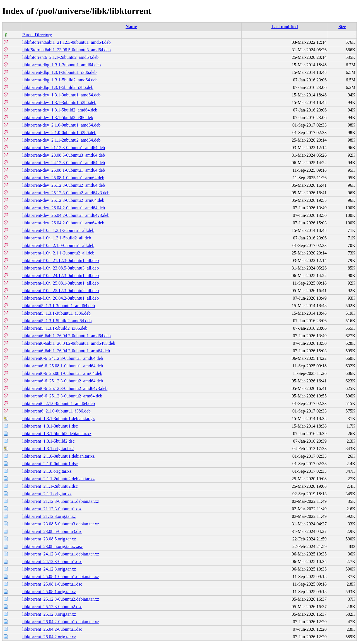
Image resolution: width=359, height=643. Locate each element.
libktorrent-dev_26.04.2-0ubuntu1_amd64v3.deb (65, 215)
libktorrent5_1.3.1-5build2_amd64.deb (56, 320)
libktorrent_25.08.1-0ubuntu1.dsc (52, 584)
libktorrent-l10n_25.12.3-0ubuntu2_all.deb (60, 290)
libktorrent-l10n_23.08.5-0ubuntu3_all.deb (60, 268)
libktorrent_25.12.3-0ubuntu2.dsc (52, 606)
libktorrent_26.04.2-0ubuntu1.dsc (52, 629)
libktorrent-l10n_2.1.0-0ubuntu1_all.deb (58, 245)
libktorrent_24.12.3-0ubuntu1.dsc (52, 561)
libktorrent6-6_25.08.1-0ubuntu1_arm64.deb (62, 373)
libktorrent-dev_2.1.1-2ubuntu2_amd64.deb (61, 140)
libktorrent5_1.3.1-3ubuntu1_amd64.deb (58, 305)
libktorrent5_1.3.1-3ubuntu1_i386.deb (56, 313)
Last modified (284, 26)
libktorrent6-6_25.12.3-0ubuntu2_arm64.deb (62, 396)
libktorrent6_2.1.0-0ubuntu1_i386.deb (56, 411)
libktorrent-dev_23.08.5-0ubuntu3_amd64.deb (63, 155)
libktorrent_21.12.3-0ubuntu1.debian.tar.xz (60, 501)
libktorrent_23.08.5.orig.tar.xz (49, 539)
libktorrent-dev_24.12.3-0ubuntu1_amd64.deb (63, 162)
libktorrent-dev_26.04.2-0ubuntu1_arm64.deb (63, 222)
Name (131, 26)
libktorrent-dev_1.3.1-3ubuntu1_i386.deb (59, 102)
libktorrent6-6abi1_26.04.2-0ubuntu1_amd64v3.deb (68, 343)
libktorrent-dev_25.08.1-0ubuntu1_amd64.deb (63, 170)
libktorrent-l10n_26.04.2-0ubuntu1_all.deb (60, 298)
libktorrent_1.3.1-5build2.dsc (48, 441)
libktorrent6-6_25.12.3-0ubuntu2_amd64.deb (62, 380)
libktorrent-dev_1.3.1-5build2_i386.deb (57, 117)
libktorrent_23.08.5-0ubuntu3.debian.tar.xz (60, 523)
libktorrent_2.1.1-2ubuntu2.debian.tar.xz (58, 478)
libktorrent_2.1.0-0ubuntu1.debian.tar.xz (58, 456)
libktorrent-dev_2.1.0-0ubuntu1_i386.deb (59, 132)
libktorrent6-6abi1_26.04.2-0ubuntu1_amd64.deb (66, 335)
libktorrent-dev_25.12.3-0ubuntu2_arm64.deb (63, 200)
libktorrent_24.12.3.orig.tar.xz (49, 569)
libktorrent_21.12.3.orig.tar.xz (49, 516)
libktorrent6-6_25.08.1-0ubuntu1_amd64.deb (62, 365)
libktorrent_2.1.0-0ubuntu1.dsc (50, 463)
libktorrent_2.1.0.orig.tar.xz (46, 471)
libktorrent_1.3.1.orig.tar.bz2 (48, 448)
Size (342, 26)
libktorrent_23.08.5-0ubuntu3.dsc (52, 531)
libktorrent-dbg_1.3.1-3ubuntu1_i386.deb (59, 72)
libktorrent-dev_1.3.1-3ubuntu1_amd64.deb (61, 95)
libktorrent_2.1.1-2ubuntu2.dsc (50, 486)
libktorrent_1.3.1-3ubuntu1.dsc (50, 426)
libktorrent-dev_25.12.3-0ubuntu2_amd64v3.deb (65, 192)
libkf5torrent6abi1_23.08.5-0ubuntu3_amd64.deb (66, 49)
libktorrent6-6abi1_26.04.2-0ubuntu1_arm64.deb (66, 350)
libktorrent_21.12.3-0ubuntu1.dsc (52, 508)
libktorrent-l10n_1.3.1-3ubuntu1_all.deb (58, 230)
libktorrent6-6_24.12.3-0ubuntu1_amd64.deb (62, 358)
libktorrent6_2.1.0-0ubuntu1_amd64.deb (58, 403)
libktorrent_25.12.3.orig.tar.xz (49, 614)
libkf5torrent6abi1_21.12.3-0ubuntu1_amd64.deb (66, 42)
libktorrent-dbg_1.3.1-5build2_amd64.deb (60, 79)
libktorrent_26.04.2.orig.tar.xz (49, 636)
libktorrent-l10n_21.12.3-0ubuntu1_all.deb (60, 260)
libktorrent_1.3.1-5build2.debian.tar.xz (56, 433)
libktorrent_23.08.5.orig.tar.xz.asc (52, 546)
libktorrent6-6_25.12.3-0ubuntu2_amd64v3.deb (64, 388)
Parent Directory (37, 34)
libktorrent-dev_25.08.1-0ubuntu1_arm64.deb (63, 177)
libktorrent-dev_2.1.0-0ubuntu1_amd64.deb (61, 125)
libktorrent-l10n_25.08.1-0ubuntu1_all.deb (60, 283)
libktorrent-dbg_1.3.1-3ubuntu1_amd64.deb (61, 64)
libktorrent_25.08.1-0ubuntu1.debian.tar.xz (60, 576)
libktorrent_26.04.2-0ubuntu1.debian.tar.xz (60, 621)
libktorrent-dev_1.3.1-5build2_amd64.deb (59, 110)
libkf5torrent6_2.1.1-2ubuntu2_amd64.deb (60, 57)
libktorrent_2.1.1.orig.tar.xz (46, 493)
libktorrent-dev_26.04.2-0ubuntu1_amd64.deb (63, 207)
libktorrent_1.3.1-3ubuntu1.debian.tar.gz (58, 418)
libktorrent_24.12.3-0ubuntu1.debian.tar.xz (60, 554)
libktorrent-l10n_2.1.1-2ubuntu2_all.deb (58, 253)
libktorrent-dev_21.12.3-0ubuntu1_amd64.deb (63, 147)
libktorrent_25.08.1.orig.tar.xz (49, 591)
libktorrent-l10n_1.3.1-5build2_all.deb (56, 238)
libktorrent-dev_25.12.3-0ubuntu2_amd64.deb (63, 185)
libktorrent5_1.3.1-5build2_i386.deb (54, 328)
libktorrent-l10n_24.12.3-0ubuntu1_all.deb (60, 275)
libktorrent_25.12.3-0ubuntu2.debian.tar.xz (60, 599)
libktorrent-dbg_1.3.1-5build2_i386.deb (57, 87)
